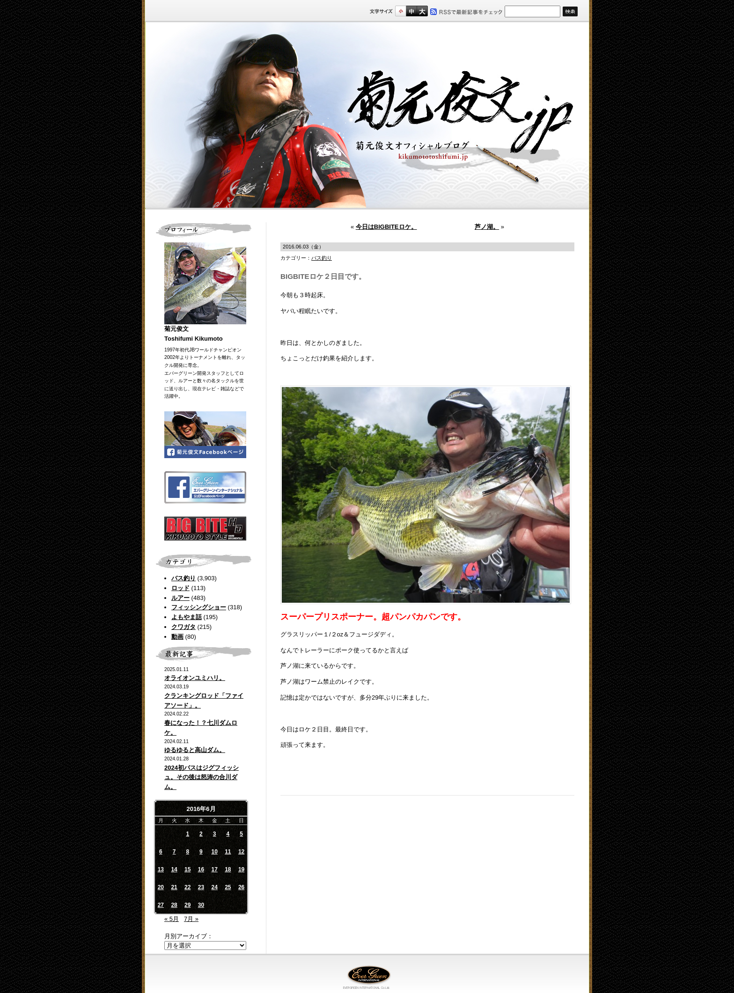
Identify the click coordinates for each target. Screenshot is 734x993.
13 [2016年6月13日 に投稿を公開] (161, 869)
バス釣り (183, 578)
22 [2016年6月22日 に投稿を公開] (187, 887)
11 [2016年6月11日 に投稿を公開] (228, 851)
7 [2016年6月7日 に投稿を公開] (174, 851)
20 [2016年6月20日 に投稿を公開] (161, 887)
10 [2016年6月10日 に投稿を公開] (214, 851)
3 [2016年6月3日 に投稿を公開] (214, 834)
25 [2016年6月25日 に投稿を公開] (228, 887)
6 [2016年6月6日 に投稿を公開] (160, 851)
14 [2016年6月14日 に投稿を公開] (174, 869)
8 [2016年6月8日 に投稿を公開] (187, 851)
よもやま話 (186, 617)
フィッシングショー (198, 607)
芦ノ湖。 (487, 226)
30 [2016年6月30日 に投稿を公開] (201, 905)
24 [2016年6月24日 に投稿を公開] (214, 887)
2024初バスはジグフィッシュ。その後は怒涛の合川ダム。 (201, 777)
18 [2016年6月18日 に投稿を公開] (228, 869)
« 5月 (171, 918)
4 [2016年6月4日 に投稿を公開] (228, 834)
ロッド (180, 587)
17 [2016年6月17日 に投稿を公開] (214, 869)
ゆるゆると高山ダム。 (194, 749)
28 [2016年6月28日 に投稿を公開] (174, 905)
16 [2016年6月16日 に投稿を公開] (201, 869)
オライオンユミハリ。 (194, 677)
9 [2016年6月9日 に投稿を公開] (201, 851)
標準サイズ (400, 11)
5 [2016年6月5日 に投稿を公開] (241, 834)
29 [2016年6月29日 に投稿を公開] (187, 905)
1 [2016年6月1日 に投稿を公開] (187, 834)
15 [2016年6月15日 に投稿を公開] (187, 869)
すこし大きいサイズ (411, 11)
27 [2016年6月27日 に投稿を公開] (161, 905)
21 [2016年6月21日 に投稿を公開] (174, 887)
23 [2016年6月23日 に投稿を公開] (201, 887)
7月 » (191, 918)
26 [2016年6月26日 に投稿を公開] (241, 887)
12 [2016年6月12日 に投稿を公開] (241, 851)
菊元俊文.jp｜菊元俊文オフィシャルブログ (367, 115)
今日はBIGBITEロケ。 (386, 226)
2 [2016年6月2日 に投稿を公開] (201, 834)
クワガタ (183, 626)
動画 (177, 636)
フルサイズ (422, 11)
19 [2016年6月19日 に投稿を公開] (241, 869)
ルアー (180, 597)
